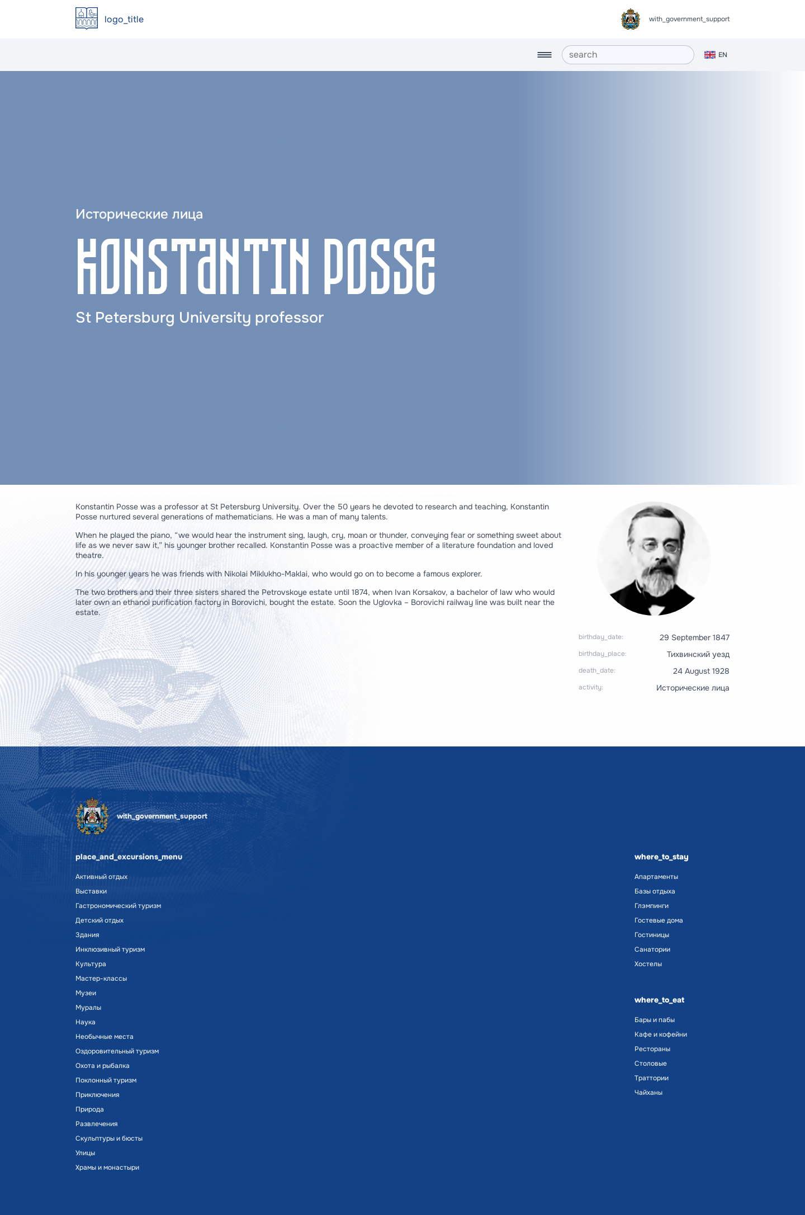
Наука (85, 1022)
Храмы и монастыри (107, 1167)
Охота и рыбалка (102, 1065)
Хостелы (648, 963)
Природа (89, 1109)
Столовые (650, 1063)
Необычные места (104, 1036)
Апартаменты (656, 876)
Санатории (652, 949)
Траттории (651, 1078)
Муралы (88, 1007)
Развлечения (96, 1123)
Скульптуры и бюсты (109, 1138)
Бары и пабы (654, 1019)
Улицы (85, 1152)
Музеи (85, 993)
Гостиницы (651, 934)
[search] (628, 54)
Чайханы (648, 1092)
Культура (90, 963)
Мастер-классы (101, 978)
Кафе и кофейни (660, 1034)
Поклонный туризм (105, 1080)
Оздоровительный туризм (117, 1051)
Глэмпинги (651, 905)
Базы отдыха (654, 891)
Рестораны (652, 1048)
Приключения (97, 1094)
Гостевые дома (658, 920)
